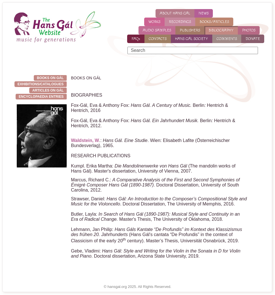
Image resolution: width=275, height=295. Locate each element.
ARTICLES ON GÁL (48, 90)
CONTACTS (158, 39)
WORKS (154, 22)
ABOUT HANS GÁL (175, 13)
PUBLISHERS (190, 30)
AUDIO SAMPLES (157, 30)
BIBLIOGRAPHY (221, 30)
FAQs (135, 39)
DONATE (252, 39)
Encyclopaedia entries (41, 97)
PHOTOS (248, 30)
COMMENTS (227, 39)
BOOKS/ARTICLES (214, 22)
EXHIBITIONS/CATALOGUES (41, 84)
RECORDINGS (180, 22)
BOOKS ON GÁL (50, 78)
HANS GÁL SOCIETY (191, 39)
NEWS (204, 13)
